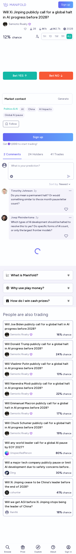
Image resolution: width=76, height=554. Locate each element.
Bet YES (20, 75)
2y (35, 190)
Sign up (65, 4)
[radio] (44, 36)
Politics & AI (11, 108)
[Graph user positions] (37, 36)
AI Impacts (45, 109)
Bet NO (56, 75)
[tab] (12, 154)
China (31, 109)
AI (22, 109)
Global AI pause (14, 115)
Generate (63, 98)
